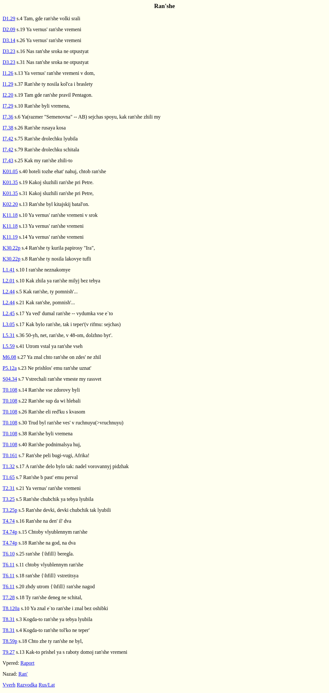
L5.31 (9, 335)
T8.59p (10, 641)
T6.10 (9, 553)
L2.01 (9, 280)
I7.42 (8, 138)
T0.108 (10, 390)
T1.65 (9, 477)
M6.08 (9, 357)
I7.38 (8, 127)
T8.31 (9, 619)
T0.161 (10, 455)
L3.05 (9, 324)
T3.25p (10, 510)
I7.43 (8, 160)
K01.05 (10, 171)
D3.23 (9, 51)
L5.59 (9, 346)
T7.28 (9, 597)
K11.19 (10, 237)
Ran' (23, 674)
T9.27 (9, 652)
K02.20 (10, 204)
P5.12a (10, 368)
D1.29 (9, 18)
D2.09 (9, 29)
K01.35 (10, 182)
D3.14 (9, 40)
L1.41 (9, 269)
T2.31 (9, 488)
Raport (28, 663)
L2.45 (9, 313)
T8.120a (11, 608)
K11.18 (10, 215)
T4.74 (9, 521)
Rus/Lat (47, 685)
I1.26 (8, 73)
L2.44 (9, 291)
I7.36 (8, 117)
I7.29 (8, 106)
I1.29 (8, 84)
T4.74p (10, 532)
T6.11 (8, 564)
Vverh (9, 685)
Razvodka (27, 685)
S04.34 (10, 379)
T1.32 (9, 466)
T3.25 (9, 499)
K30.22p (12, 248)
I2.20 (8, 95)
